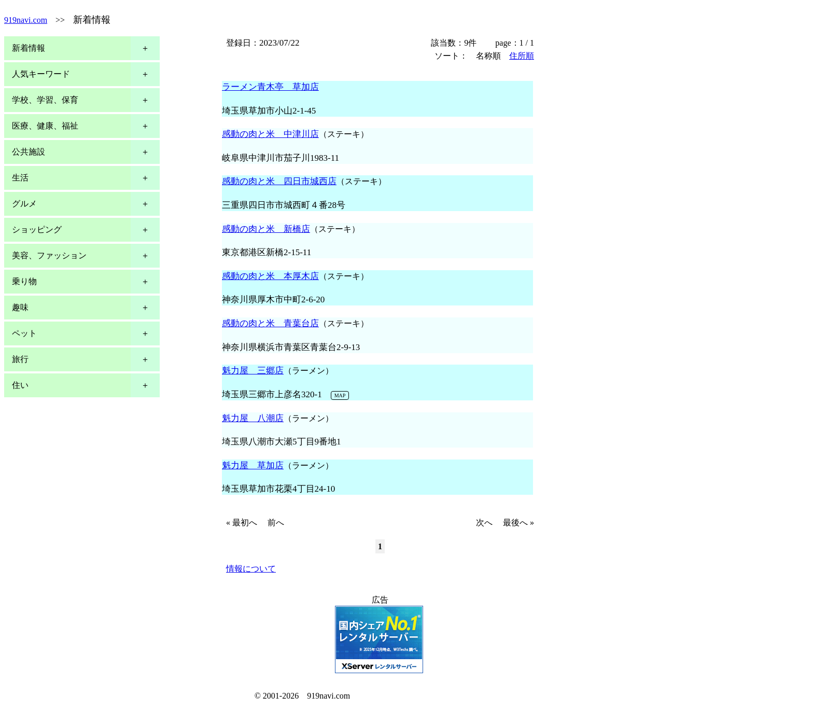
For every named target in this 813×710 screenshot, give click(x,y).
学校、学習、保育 (45, 99)
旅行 (20, 359)
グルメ (24, 203)
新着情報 (28, 48)
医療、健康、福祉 (45, 125)
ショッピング (37, 229)
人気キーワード (41, 73)
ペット (24, 333)
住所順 (521, 55)
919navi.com (25, 20)
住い (20, 385)
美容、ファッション (49, 255)
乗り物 (24, 281)
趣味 (20, 307)
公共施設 (28, 151)
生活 (20, 177)
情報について (251, 568)
